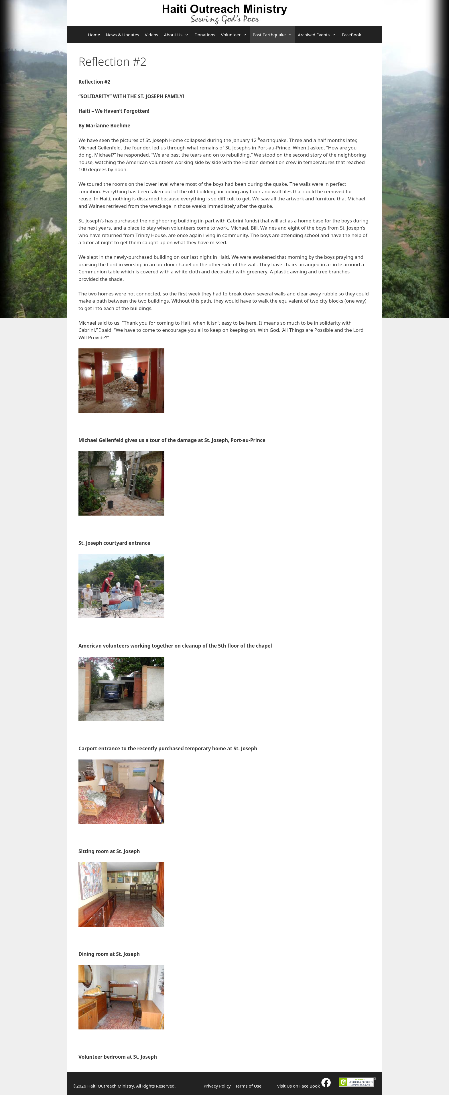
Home (94, 35)
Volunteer (235, 34)
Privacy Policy (217, 1086)
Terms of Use (248, 1086)
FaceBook (351, 35)
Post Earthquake (274, 34)
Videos (151, 35)
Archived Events (318, 34)
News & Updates (122, 35)
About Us (178, 34)
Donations (204, 35)
